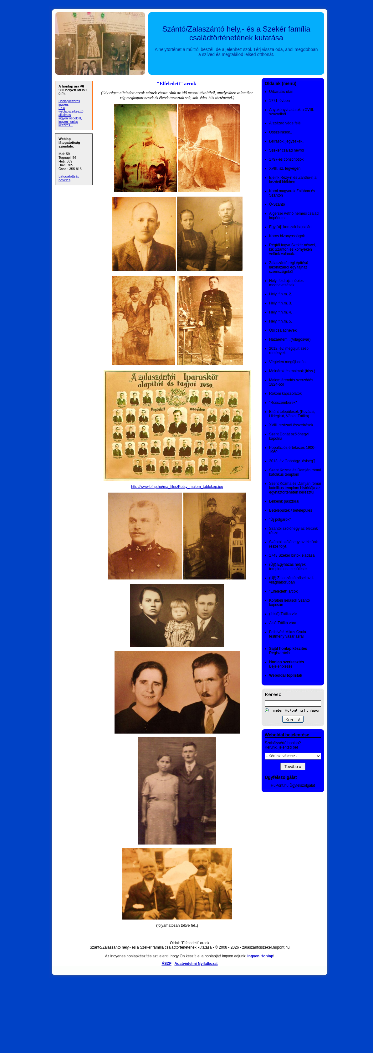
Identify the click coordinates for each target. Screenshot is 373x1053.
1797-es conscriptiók (286, 159)
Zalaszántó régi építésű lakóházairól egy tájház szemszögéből (288, 267)
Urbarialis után (281, 91)
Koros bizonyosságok (287, 236)
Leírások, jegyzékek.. (286, 141)
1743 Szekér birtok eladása (291, 555)
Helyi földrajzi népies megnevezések (286, 282)
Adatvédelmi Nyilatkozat (196, 963)
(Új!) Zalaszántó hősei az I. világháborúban (291, 580)
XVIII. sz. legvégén (284, 168)
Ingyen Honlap (260, 956)
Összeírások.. (280, 132)
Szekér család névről (286, 150)
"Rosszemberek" (283, 402)
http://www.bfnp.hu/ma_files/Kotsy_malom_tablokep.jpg (177, 486)
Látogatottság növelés (69, 178)
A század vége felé (285, 123)
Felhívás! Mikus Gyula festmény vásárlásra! (287, 634)
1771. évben (279, 100)
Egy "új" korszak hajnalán (290, 227)
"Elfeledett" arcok (283, 591)
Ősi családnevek (283, 330)
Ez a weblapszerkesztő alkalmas (71, 111)
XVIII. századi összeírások (291, 425)
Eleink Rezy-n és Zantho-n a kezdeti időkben (292, 179)
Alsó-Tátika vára (282, 623)
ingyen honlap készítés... (68, 123)
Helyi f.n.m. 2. (280, 294)
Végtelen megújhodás (287, 362)
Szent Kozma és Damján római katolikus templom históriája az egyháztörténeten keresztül (295, 487)
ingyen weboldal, (70, 118)
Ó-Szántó (277, 204)
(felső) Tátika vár (283, 614)
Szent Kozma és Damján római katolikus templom (295, 472)
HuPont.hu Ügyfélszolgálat (293, 785)
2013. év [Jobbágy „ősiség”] (292, 461)
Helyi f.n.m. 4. (280, 312)
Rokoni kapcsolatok (285, 393)
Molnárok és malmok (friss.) (292, 371)
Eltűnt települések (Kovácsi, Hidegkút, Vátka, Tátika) (292, 413)
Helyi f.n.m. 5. (280, 321)
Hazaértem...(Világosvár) (290, 339)
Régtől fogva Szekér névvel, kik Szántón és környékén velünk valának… (292, 249)
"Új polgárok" (280, 519)
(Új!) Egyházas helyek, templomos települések (288, 566)
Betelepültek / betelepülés (290, 510)
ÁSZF (166, 963)
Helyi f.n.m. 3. (280, 303)
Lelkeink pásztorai (284, 501)
